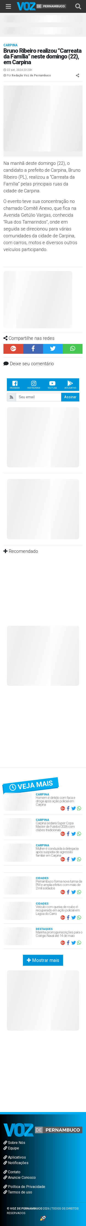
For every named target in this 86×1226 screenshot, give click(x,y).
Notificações (15, 1163)
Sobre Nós (14, 1142)
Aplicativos (14, 1157)
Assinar (70, 397)
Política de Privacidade (24, 1186)
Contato (11, 1172)
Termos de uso (17, 1192)
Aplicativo (70, 384)
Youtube (52, 384)
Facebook (15, 384)
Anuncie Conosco (19, 1177)
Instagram (33, 384)
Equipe (11, 1148)
